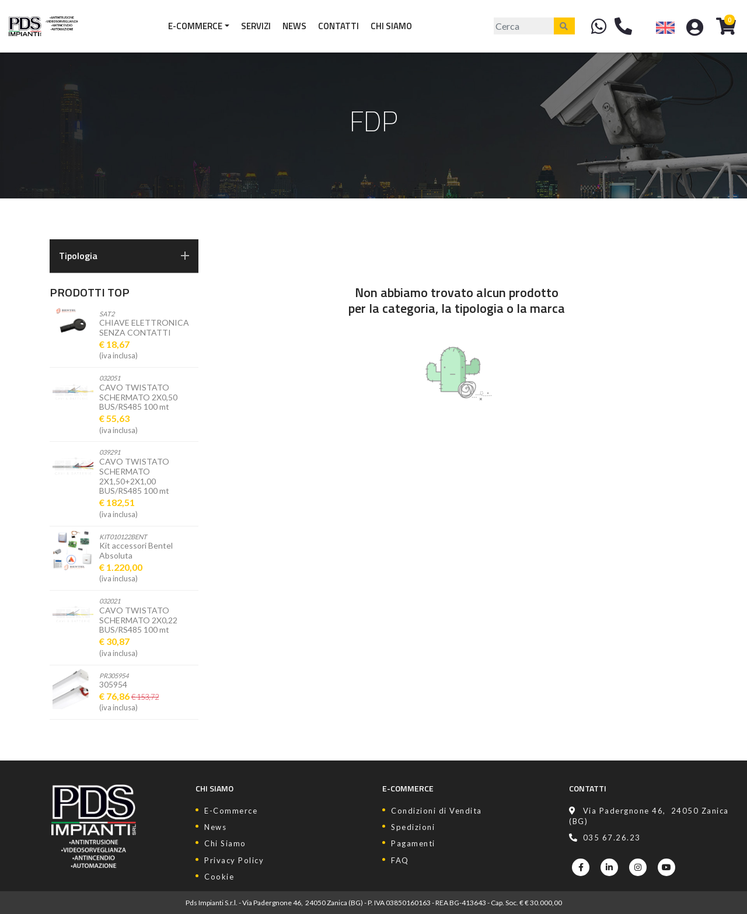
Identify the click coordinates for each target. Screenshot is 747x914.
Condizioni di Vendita (436, 810)
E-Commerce (195, 26)
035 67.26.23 (605, 837)
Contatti (338, 26)
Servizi (256, 26)
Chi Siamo (391, 26)
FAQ (400, 860)
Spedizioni (413, 827)
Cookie (219, 876)
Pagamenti (413, 843)
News (294, 26)
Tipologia (124, 256)
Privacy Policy (234, 860)
